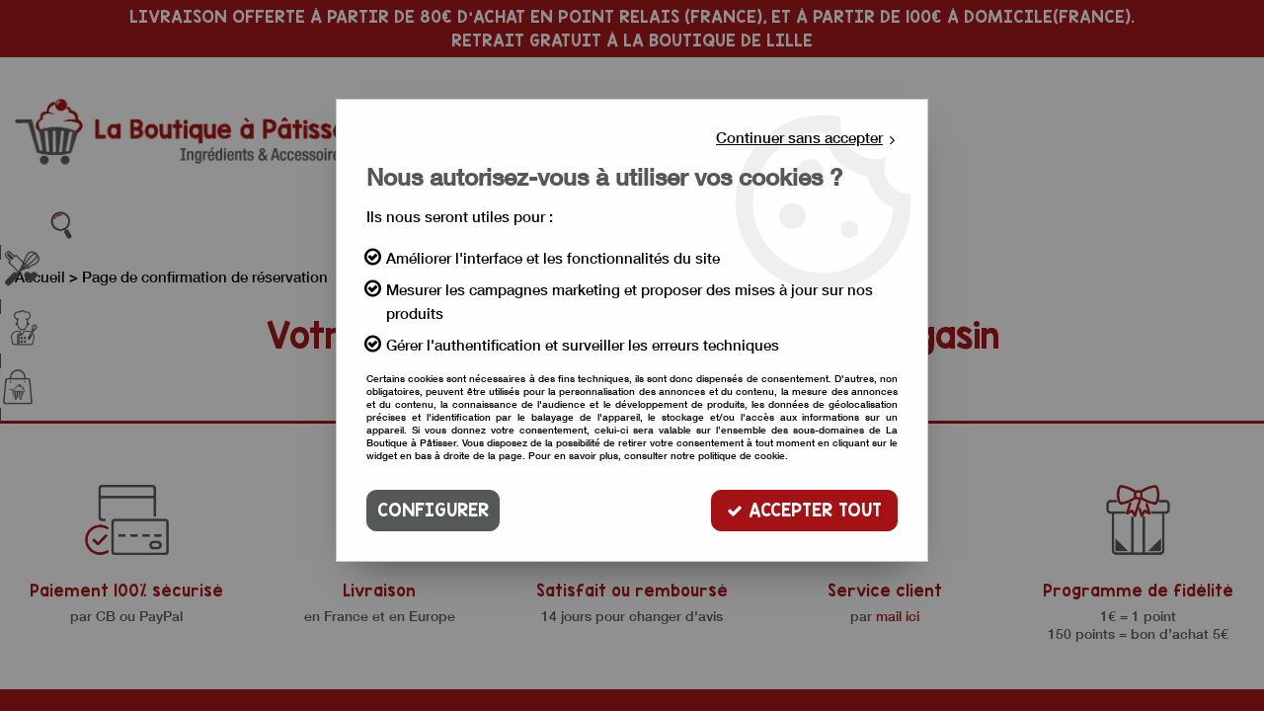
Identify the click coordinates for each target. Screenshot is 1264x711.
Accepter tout (804, 510)
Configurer (433, 510)
